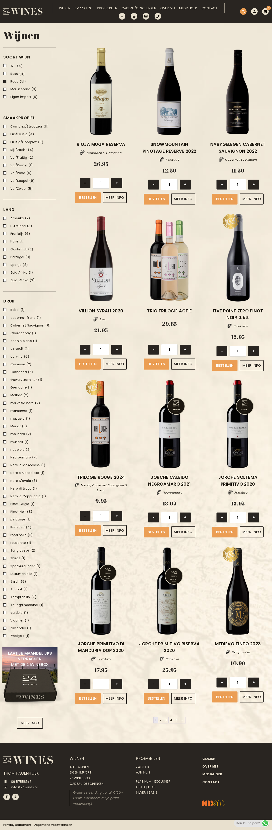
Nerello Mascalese (27, 465)
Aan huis (143, 772)
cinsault (19, 348)
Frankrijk (20, 234)
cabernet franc (25, 318)
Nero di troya (23, 488)
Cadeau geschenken (87, 783)
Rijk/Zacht (22, 150)
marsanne (21, 411)
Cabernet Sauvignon (30, 325)
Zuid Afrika (21, 272)
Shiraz (18, 558)
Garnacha (21, 372)
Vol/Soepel (22, 181)
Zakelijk (142, 767)
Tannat (19, 589)
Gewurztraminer (26, 380)
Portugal (20, 257)
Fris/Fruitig (22, 134)
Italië (17, 241)
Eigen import (24, 97)
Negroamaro (24, 457)
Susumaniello (24, 574)
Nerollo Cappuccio (28, 496)
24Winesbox (80, 778)
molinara (20, 434)
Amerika (20, 218)
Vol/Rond (21, 173)
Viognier (19, 620)
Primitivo (20, 527)
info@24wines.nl (20, 787)
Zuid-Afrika (22, 280)
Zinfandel (20, 628)
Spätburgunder (25, 566)
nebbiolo (20, 450)
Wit (16, 66)
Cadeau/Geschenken (139, 8)
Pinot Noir (21, 512)
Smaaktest (84, 8)
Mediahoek (188, 8)
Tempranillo (23, 597)
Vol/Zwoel (21, 189)
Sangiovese (23, 550)
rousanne (20, 543)
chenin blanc (23, 341)
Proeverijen (107, 8)
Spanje (19, 265)
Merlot (18, 426)
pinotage (20, 519)
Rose (17, 74)
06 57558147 (17, 781)
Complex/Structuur (29, 126)
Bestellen (88, 197)
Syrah (18, 581)
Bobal (17, 310)
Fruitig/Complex (26, 142)
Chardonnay (23, 333)
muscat (19, 442)
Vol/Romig (21, 165)
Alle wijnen (79, 767)
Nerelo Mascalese (27, 473)
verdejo (19, 613)
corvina (19, 356)
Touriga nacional (27, 605)
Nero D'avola (23, 481)
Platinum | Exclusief (153, 781)
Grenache (21, 387)
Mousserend (23, 89)
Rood (18, 81)
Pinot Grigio (22, 504)
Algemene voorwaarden (53, 825)
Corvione (21, 364)
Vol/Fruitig (21, 157)
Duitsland (21, 226)
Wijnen (65, 8)
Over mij (167, 8)
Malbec (19, 395)
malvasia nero (25, 403)
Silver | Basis (146, 792)
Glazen (209, 759)
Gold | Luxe (145, 787)
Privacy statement (17, 825)
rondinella (21, 535)
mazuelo (20, 418)
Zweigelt (20, 636)
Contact (209, 8)
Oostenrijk (21, 249)
